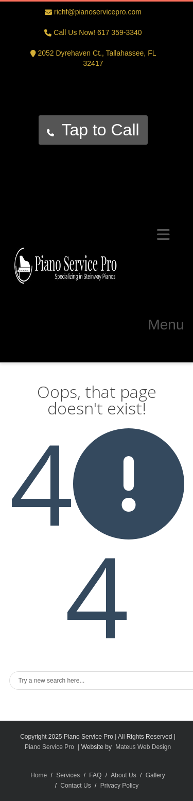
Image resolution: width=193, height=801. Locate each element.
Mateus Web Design (143, 747)
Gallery (155, 775)
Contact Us (75, 785)
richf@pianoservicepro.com (98, 12)
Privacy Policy (119, 785)
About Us (123, 775)
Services (68, 775)
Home (38, 775)
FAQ (95, 775)
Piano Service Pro (49, 747)
